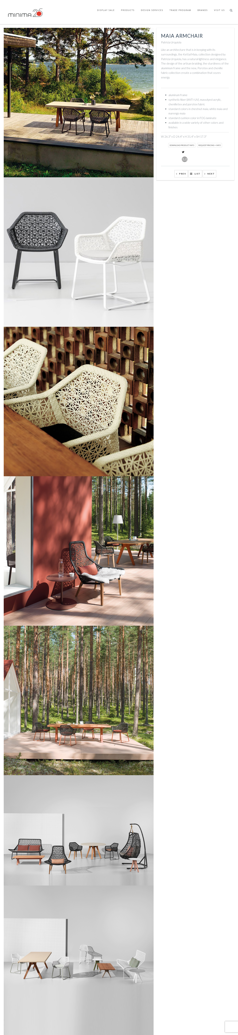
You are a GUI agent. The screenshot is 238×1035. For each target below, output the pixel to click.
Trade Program (180, 10)
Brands (202, 10)
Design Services (152, 10)
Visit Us (219, 10)
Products (128, 10)
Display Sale (106, 10)
